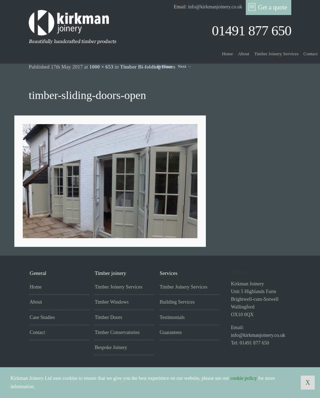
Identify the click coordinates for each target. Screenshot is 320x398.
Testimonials (172, 317)
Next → (185, 66)
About (243, 53)
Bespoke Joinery (111, 347)
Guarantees (171, 332)
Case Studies (42, 317)
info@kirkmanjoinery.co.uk (215, 6)
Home (227, 53)
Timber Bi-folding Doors (147, 67)
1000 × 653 (101, 67)
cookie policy (243, 378)
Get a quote (268, 7)
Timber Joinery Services (276, 53)
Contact (311, 53)
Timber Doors (108, 317)
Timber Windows (111, 302)
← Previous (162, 66)
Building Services (177, 302)
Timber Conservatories (117, 332)
